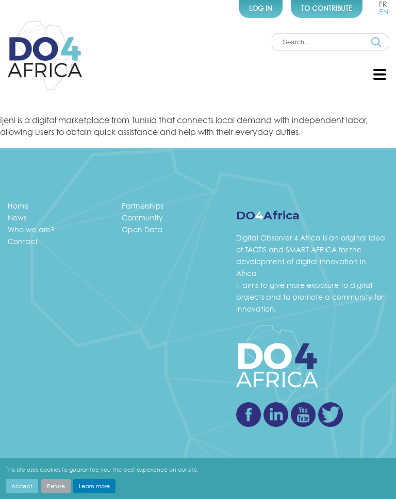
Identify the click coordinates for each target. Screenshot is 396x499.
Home (18, 205)
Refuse (56, 486)
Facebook (248, 414)
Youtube (303, 414)
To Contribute (326, 8)
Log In (260, 8)
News (17, 217)
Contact (23, 241)
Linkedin (275, 414)
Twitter (330, 414)
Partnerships (142, 205)
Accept (21, 486)
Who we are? (31, 229)
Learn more (94, 486)
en (383, 11)
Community (142, 217)
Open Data (142, 229)
